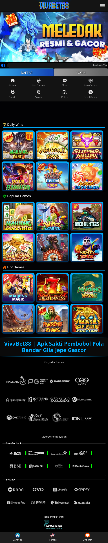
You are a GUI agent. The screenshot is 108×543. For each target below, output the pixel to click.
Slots (64, 83)
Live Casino (90, 83)
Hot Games (38, 83)
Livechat (87, 537)
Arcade (39, 94)
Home (12, 83)
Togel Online (91, 94)
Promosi (52, 537)
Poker (64, 94)
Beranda (18, 537)
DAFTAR (27, 72)
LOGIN (81, 72)
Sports (12, 94)
